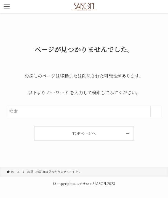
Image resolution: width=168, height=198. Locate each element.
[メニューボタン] (6, 6)
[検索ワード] (84, 111)
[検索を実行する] (155, 111)
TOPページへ (84, 133)
